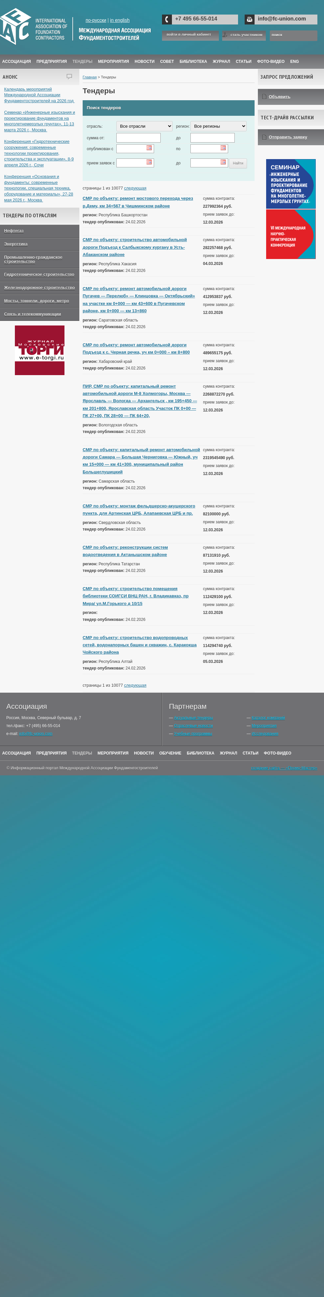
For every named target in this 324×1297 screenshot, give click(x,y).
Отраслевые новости (193, 725)
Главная (90, 77)
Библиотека (193, 61)
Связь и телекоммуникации (32, 314)
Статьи (244, 61)
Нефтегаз (14, 231)
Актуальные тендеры (193, 717)
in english (120, 20)
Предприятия (51, 61)
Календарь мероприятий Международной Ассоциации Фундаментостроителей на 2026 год (39, 95)
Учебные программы (193, 733)
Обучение (170, 753)
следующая (135, 188)
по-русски (96, 20)
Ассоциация (16, 61)
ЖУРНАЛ (221, 61)
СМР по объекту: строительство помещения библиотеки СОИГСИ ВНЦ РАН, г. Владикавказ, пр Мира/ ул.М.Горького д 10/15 (135, 596)
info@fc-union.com (282, 19)
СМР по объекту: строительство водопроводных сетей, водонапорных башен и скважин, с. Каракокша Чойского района (140, 645)
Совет (167, 61)
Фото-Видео (271, 61)
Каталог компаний (268, 717)
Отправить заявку (288, 137)
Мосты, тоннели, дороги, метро (36, 301)
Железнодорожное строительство (39, 287)
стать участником (246, 35)
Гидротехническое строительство (39, 274)
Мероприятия (113, 61)
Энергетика (16, 244)
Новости (144, 61)
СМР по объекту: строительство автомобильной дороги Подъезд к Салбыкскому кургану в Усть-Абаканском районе (135, 247)
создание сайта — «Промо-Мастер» (284, 768)
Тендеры (82, 61)
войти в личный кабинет (189, 34)
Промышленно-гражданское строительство (33, 259)
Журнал (228, 753)
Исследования (265, 733)
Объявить (279, 96)
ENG (294, 61)
